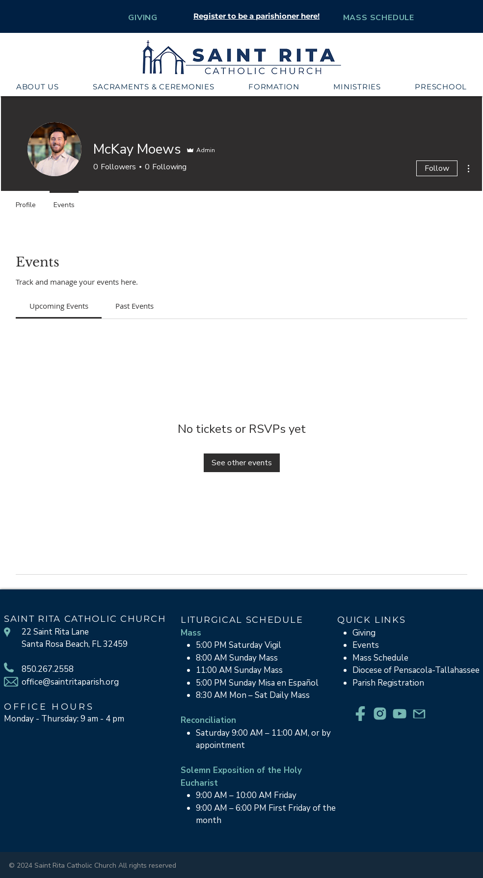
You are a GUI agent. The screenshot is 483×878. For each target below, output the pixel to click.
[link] (58, 306)
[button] (37, 86)
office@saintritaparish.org (70, 682)
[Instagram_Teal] (380, 713)
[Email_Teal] (419, 713)
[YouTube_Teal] (399, 713)
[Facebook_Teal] (360, 713)
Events (365, 645)
